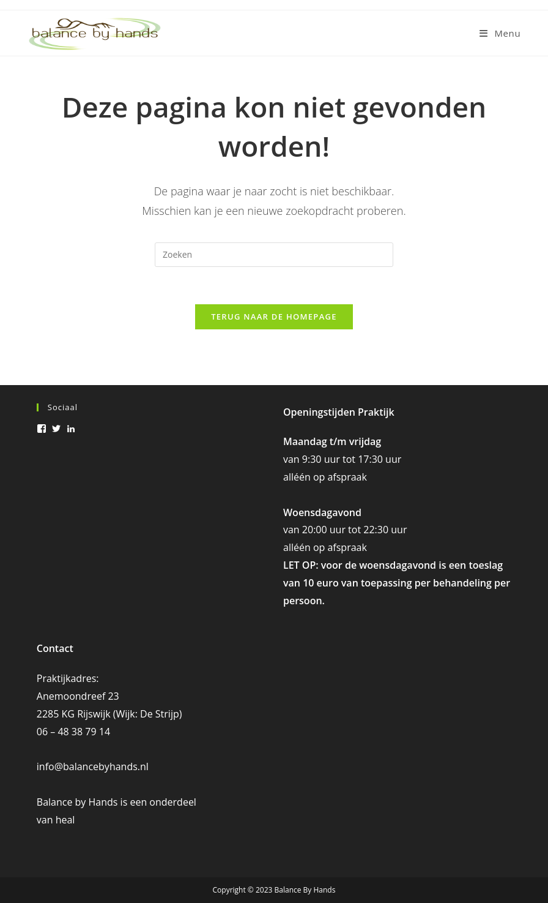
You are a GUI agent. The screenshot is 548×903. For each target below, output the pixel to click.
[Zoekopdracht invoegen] (274, 254)
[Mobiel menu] (500, 33)
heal (65, 819)
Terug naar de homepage (274, 316)
